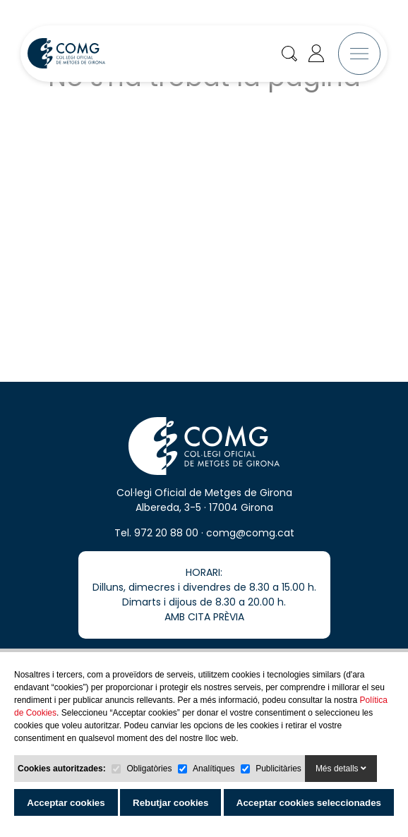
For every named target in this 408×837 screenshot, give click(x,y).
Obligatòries (149, 768)
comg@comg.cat (250, 550)
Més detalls (341, 768)
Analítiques (213, 768)
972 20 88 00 (166, 550)
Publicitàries (278, 768)
